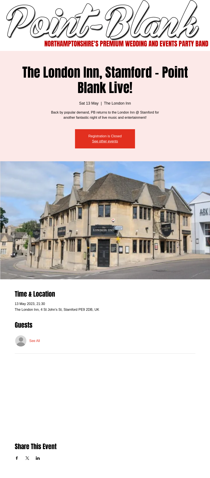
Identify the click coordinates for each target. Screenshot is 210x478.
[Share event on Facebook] (17, 458)
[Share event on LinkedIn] (38, 458)
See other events (105, 141)
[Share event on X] (27, 458)
